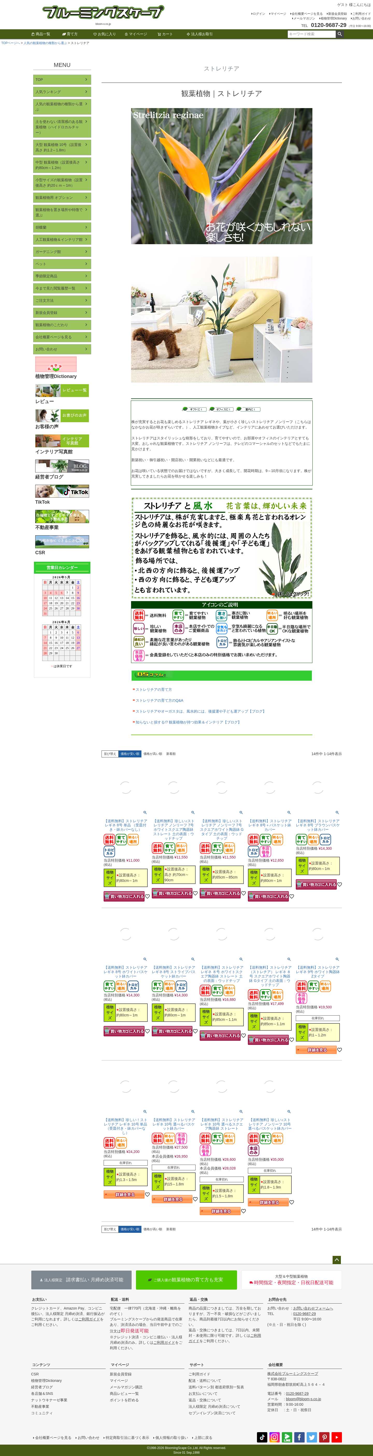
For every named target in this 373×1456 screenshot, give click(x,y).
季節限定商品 (46, 276)
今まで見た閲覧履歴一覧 (55, 288)
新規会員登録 (337, 14)
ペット (40, 264)
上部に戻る (203, 1438)
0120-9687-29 (304, 1314)
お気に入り (104, 34)
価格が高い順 (153, 754)
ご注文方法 (44, 300)
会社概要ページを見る (307, 14)
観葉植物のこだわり (51, 325)
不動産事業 (40, 1406)
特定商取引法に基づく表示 (127, 1438)
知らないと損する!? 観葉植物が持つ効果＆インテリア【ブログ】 (188, 722)
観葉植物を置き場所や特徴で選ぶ (59, 212)
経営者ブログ (42, 1387)
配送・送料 (120, 1299)
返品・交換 (199, 1299)
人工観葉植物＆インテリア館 (59, 239)
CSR (35, 1374)
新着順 (171, 754)
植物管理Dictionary (334, 18)
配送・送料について (205, 1380)
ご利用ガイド (361, 14)
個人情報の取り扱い (171, 1438)
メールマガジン (304, 18)
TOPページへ (10, 43)
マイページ (278, 14)
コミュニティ (42, 1413)
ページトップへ (337, 1260)
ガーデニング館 (48, 252)
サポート (197, 1365)
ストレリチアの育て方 (154, 689)
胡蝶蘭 (40, 227)
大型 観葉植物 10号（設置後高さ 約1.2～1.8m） (58, 147)
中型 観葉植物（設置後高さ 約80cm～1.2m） (57, 165)
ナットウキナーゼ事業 (49, 1400)
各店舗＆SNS (42, 1393)
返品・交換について (205, 1400)
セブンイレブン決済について (212, 1413)
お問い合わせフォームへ (313, 1308)
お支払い (39, 1299)
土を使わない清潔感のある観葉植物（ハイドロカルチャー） (59, 127)
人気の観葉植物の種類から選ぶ (45, 43)
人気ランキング (48, 92)
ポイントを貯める (124, 1400)
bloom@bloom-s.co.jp (303, 1399)
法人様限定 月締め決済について (214, 1406)
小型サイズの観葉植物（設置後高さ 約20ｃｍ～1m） (59, 182)
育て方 (70, 34)
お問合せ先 (277, 1299)
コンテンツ (41, 1365)
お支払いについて (203, 1393)
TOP (39, 80)
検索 (340, 34)
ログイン (259, 14)
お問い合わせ (361, 18)
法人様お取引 (200, 34)
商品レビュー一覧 (124, 1393)
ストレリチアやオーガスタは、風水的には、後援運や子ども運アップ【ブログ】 (201, 711)
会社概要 (275, 1365)
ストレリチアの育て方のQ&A (159, 700)
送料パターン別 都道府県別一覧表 (216, 1387)
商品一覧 (40, 34)
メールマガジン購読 (126, 1387)
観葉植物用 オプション (54, 197)
